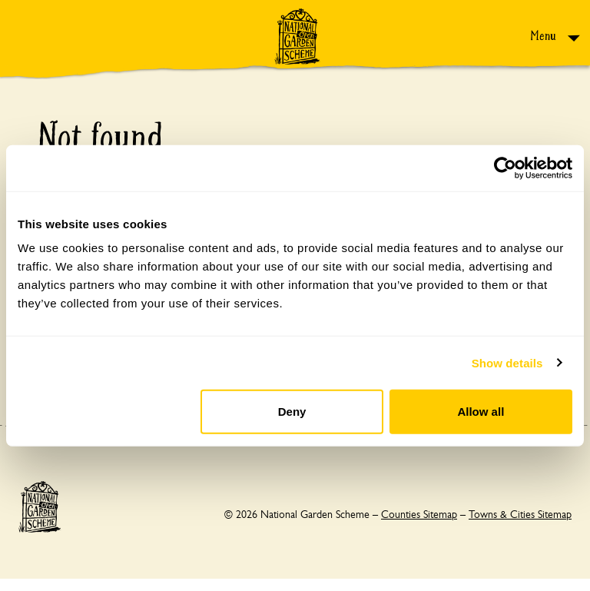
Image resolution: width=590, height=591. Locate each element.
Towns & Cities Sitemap (520, 514)
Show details (507, 362)
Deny (292, 411)
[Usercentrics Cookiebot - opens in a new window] (505, 167)
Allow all (480, 411)
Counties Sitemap (419, 514)
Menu (544, 36)
